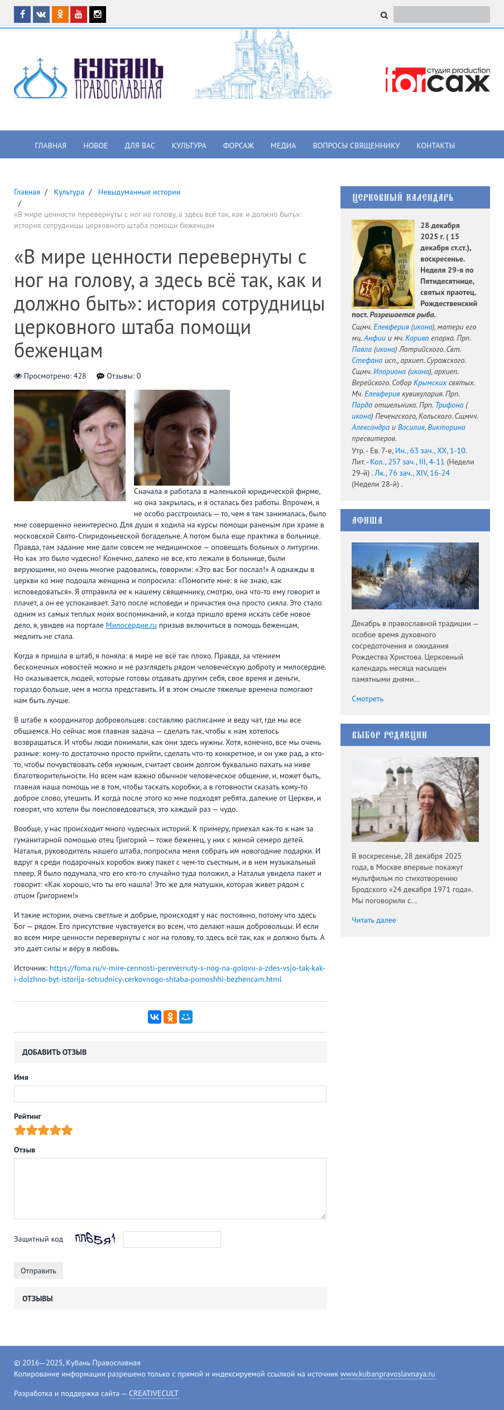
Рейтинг (27, 1116)
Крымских (430, 382)
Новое (95, 145)
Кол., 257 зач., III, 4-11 (407, 462)
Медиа (283, 145)
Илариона (389, 371)
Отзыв (24, 1150)
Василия (411, 427)
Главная (51, 145)
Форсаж (238, 145)
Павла (362, 349)
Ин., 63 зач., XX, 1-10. (431, 450)
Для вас (140, 145)
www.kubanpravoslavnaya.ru (387, 1374)
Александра (371, 427)
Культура (189, 145)
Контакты (435, 145)
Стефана (367, 360)
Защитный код (38, 1239)
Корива (417, 338)
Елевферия (391, 327)
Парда (362, 405)
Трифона (449, 405)
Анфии (375, 338)
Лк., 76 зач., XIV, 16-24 (412, 473)
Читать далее (374, 920)
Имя (21, 1077)
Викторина (446, 427)
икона (422, 327)
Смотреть (367, 699)
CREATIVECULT (154, 1393)
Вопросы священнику (356, 145)
